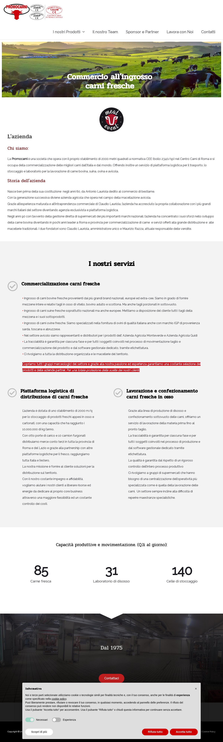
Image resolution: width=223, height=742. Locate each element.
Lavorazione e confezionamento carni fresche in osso (162, 394)
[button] (196, 689)
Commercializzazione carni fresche (60, 283)
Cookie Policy (209, 731)
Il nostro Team (105, 31)
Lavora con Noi (180, 31)
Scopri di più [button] (39, 731)
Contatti (208, 31)
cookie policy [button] (59, 698)
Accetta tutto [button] (184, 731)
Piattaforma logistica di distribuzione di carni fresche (54, 394)
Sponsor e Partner (142, 31)
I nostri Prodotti (66, 31)
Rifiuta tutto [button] (155, 731)
